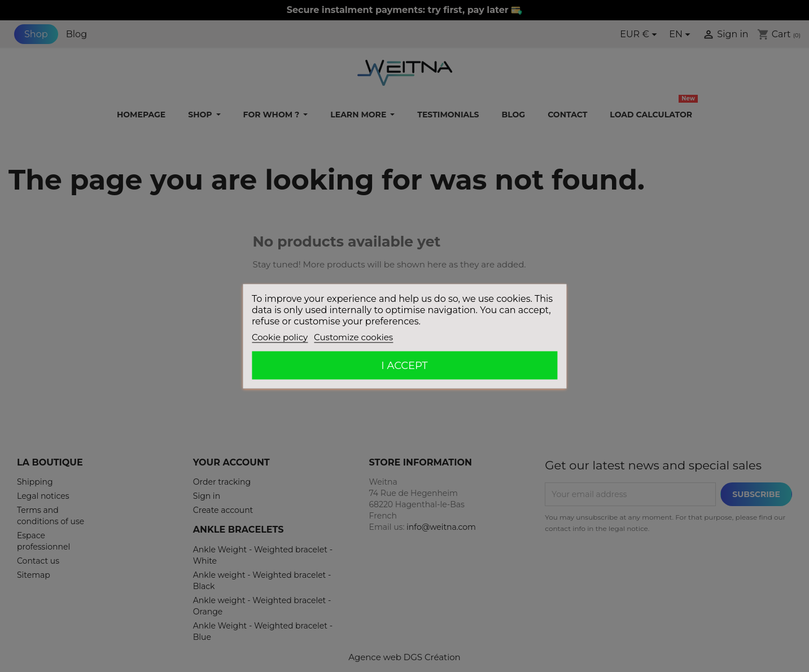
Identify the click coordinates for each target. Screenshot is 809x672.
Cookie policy (280, 336)
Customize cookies (353, 336)
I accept (404, 365)
